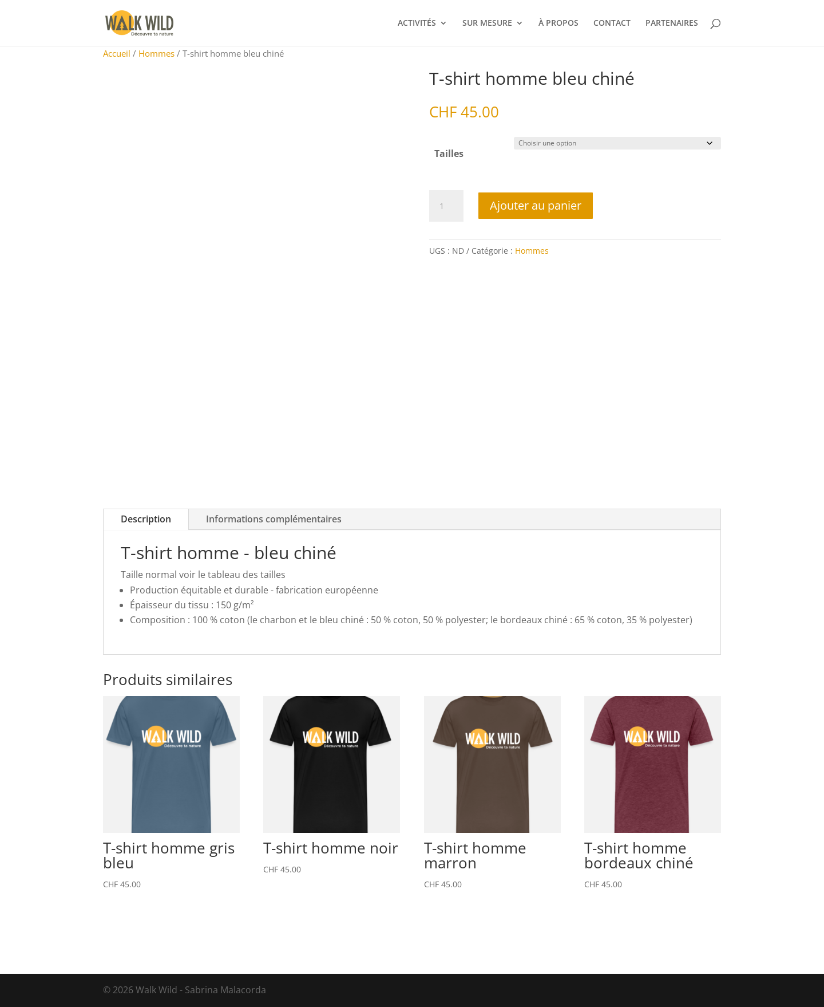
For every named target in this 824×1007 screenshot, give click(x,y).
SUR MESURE (487, 23)
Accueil (116, 53)
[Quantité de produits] (446, 206)
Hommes (156, 53)
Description (146, 519)
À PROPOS (558, 23)
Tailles (449, 153)
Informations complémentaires (274, 519)
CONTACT (612, 23)
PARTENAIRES (671, 23)
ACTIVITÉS (417, 23)
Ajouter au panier (535, 205)
